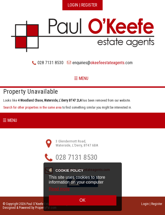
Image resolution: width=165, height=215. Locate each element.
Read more (59, 189)
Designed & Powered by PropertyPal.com (29, 208)
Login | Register (82, 5)
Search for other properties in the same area (32, 107)
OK (82, 200)
